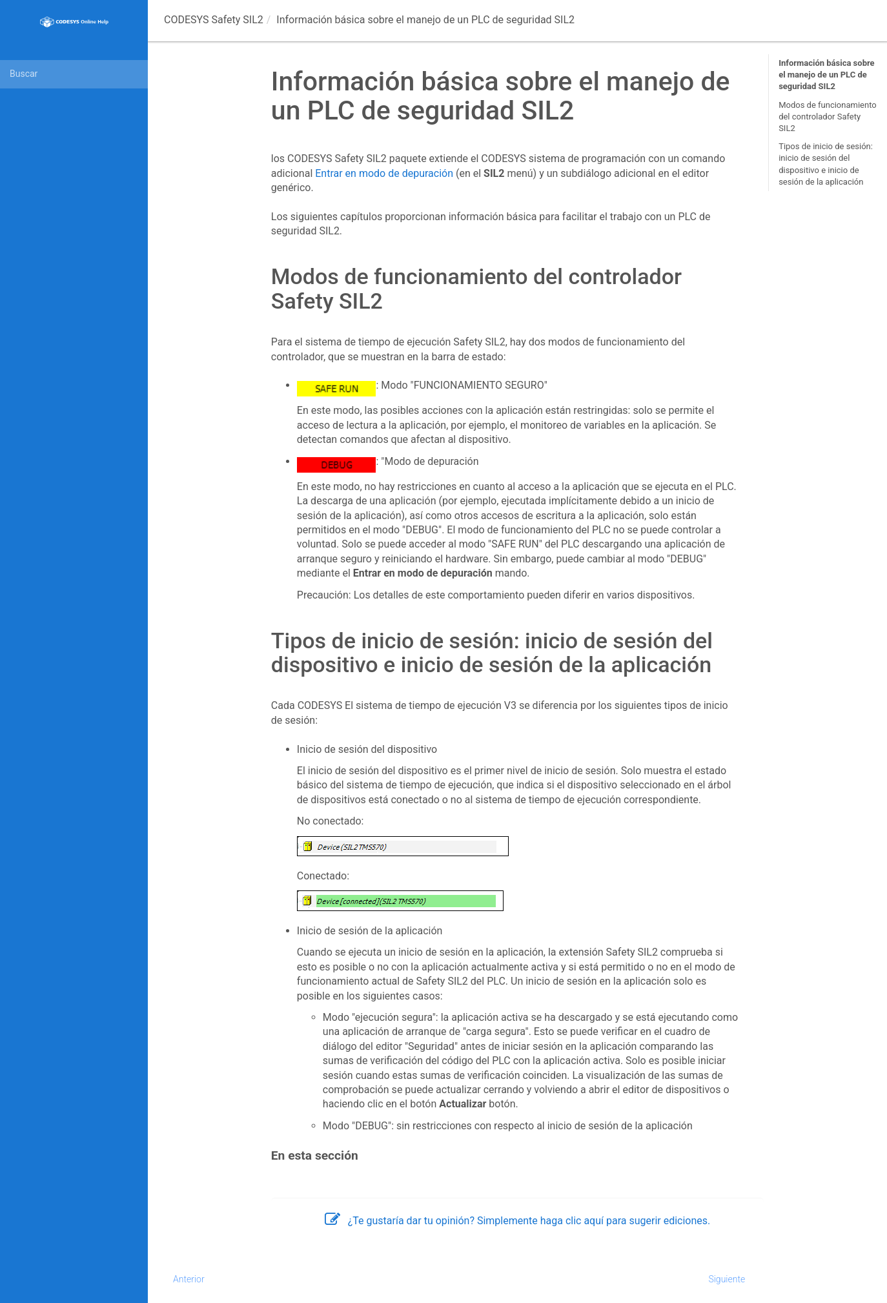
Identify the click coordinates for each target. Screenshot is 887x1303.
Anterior (189, 1279)
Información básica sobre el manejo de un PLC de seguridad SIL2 (826, 74)
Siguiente (726, 1279)
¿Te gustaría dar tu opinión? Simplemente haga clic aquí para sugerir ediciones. (518, 1221)
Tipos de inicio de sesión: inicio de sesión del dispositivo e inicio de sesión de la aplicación (826, 164)
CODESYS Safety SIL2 (213, 20)
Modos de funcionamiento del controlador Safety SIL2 (828, 116)
